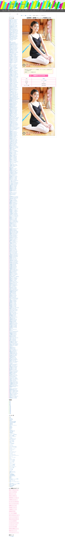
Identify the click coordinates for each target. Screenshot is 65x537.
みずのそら (11, 346)
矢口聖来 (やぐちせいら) (13, 374)
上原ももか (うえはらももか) (13, 82)
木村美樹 (10, 507)
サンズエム (11, 453)
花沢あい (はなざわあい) (13, 288)
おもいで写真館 (11, 435)
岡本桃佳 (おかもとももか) (13, 101)
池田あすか (11, 495)
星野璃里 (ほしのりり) (12, 315)
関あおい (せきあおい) (12, 224)
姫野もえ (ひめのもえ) (12, 297)
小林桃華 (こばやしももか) (13, 165)
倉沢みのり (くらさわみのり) (13, 151)
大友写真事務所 (11, 474)
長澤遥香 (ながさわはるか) (13, 262)
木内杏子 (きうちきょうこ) (13, 137)
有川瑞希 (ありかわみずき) (13, 48)
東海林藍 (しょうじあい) (13, 209)
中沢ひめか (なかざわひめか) (13, 263)
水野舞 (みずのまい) (12, 347)
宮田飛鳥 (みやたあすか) (13, 355)
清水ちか (10, 515)
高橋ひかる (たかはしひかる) (13, 232)
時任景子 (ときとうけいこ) (13, 258)
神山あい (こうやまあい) (13, 160)
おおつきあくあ (11, 501)
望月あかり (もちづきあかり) (13, 361)
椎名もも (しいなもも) (12, 199)
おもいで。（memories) (13, 434)
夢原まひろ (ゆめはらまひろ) (13, 390)
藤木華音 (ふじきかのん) (13, 304)
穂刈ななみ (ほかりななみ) (13, 310)
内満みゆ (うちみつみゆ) (13, 85)
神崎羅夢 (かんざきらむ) (13, 133)
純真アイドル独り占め (12, 484)
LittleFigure (11, 423)
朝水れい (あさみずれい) (13, 37)
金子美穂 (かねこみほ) (12, 116)
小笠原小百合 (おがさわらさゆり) (14, 98)
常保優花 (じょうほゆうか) (13, 211)
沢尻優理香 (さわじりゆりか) (13, 196)
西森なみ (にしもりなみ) (13, 279)
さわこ (10, 195)
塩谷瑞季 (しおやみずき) (13, 200)
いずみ (10, 63)
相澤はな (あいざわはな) (13, 21)
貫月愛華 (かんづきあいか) (13, 135)
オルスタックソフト (12, 448)
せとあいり (17, 515)
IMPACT (10, 420)
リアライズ (11, 468)
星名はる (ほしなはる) (12, 312)
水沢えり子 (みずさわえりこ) (13, 343)
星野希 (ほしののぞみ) (12, 314)
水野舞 (14, 528)
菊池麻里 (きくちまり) (12, 138)
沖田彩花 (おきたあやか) (13, 103)
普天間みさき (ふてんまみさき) (14, 307)
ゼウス (10, 458)
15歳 (10, 410)
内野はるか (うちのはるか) (13, 84)
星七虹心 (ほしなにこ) (12, 311)
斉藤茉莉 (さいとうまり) (13, 168)
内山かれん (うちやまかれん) (13, 87)
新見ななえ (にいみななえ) (13, 273)
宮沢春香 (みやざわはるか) (13, 353)
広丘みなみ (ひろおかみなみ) (13, 298)
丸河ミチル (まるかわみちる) (13, 331)
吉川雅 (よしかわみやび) (13, 394)
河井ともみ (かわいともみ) (13, 120)
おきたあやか (16, 503)
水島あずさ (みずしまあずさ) (13, 344)
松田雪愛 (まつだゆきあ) (13, 326)
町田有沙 (10, 528)
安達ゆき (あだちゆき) (12, 39)
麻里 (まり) (11, 330)
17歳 (10, 412)
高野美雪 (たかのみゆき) (13, 230)
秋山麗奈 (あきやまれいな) (13, 32)
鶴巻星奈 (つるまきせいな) (13, 256)
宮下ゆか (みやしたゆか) (13, 354)
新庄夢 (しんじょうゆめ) (13, 218)
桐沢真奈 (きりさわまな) (13, 145)
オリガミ (10, 532)
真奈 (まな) (11, 328)
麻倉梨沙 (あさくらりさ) (13, 34)
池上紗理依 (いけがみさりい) (13, 56)
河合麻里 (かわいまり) (12, 121)
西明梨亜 (10, 511)
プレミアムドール (12, 465)
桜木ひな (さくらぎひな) (13, 179)
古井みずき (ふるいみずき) (13, 309)
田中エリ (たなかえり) (12, 244)
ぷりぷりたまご (11, 440)
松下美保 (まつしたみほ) (13, 325)
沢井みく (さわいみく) (12, 193)
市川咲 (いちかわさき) (12, 66)
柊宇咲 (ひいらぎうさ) (12, 294)
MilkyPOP (10, 427)
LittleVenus (11, 424)
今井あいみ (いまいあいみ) (13, 73)
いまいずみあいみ (15, 497)
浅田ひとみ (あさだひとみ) (13, 35)
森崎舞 (44, 78)
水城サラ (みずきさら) (12, 338)
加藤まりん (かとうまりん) (13, 114)
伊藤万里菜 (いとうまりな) (13, 70)
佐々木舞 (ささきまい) (12, 181)
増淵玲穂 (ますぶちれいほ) (13, 323)
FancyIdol (10, 418)
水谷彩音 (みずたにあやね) (13, 345)
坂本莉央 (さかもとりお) (13, 175)
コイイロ (10, 450)
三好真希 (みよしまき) (12, 357)
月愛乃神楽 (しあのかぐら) (13, 198)
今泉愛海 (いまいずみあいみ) (13, 74)
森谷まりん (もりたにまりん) (13, 370)
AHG (10, 416)
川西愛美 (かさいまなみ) (13, 111)
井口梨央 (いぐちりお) (12, 55)
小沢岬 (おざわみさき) (12, 105)
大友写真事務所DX (12, 475)
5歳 (9, 401)
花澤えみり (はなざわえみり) (13, 289)
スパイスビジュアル (12, 454)
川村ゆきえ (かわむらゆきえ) (13, 128)
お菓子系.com (17, 4)
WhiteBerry (11, 432)
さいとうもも (14, 509)
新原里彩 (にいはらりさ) (13, 272)
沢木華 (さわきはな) (12, 194)
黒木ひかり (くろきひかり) (13, 154)
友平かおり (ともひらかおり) (13, 261)
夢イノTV (10, 473)
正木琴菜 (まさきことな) (13, 322)
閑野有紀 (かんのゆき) (12, 136)
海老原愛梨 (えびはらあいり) (13, 89)
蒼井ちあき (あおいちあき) (13, 25)
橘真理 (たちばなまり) (12, 240)
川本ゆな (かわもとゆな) (13, 129)
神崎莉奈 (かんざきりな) (13, 134)
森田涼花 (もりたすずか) (13, 369)
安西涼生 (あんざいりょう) (13, 51)
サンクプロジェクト (12, 452)
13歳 (10, 408)
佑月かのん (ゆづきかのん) (13, 388)
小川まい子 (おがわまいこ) (13, 102)
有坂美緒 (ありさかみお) (13, 49)
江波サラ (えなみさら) (12, 88)
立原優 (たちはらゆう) (12, 242)
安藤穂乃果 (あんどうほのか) (13, 52)
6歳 (9, 402)
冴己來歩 (14, 511)
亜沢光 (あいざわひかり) (13, 22)
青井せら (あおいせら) (12, 24)
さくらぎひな (11, 513)
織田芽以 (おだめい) (12, 106)
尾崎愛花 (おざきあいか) (13, 104)
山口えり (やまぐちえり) (13, 377)
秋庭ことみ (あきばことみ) (13, 31)
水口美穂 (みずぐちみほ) (13, 342)
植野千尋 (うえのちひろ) (13, 79)
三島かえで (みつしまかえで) (13, 337)
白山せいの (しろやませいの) (13, 215)
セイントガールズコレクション (14, 455)
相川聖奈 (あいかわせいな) (13, 19)
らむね (10, 442)
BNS (10, 417)
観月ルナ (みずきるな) (12, 340)
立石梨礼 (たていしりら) (13, 243)
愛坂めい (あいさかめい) (13, 20)
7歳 (9, 403)
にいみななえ (11, 524)
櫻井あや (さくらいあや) (13, 177)
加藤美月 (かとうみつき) (13, 115)
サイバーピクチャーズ (12, 451)
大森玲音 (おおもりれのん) (13, 97)
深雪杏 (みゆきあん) (12, 356)
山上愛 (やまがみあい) (12, 376)
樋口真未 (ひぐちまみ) (12, 296)
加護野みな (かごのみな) (13, 110)
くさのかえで (14, 507)
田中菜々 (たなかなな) (12, 245)
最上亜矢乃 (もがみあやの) (13, 359)
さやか (10, 191)
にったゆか (15, 524)
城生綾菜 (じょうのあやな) (13, 210)
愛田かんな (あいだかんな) (13, 23)
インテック (14, 530)
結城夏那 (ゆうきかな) (12, 386)
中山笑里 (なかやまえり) (13, 267)
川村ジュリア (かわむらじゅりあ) (14, 127)
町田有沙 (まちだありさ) (13, 324)
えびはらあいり (15, 499)
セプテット (11, 456)
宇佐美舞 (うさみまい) (12, 83)
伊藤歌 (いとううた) (12, 69)
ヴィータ (10, 470)
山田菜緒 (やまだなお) (12, 380)
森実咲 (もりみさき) (12, 373)
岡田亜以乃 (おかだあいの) (13, 99)
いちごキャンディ (12, 433)
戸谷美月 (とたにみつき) (13, 259)
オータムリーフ (11, 449)
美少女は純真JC (11, 485)
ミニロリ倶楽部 (11, 536)
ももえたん (11, 363)
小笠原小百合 (16, 501)
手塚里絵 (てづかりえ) (12, 257)
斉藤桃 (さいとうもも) (12, 169)
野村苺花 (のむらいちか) (13, 281)
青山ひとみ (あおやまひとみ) (13, 30)
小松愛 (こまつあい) (12, 166)
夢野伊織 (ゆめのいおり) (13, 389)
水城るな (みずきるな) (12, 339)
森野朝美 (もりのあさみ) (13, 372)
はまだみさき (11, 526)
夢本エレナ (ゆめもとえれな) (13, 391)
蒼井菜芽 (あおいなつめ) (13, 26)
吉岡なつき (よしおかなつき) (13, 393)
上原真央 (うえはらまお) (13, 81)
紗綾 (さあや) (11, 167)
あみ (10, 41)
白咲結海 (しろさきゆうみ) (13, 214)
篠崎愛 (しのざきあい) (12, 202)
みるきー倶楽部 (11, 441)
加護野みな (11, 505)
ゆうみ (10, 387)
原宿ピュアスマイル (12, 472)
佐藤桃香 (15, 513)
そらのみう (11, 227)
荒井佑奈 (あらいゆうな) (13, 46)
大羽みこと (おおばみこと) (13, 95)
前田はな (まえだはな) (12, 320)
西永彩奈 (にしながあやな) (13, 278)
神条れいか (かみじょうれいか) (14, 117)
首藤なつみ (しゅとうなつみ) (13, 208)
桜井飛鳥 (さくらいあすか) (13, 176)
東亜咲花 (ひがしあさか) (13, 295)
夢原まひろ (11, 530)
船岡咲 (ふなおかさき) (12, 308)
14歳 (10, 409)
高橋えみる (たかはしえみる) (13, 231)
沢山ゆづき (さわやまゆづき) (13, 197)
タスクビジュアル (12, 459)
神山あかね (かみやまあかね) (13, 118)
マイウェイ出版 (11, 467)
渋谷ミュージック (12, 480)
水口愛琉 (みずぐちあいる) (13, 341)
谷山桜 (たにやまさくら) (13, 250)
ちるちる (10, 437)
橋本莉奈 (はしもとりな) (13, 283)
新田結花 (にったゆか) (12, 280)
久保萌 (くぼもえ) (12, 149)
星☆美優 (15, 526)
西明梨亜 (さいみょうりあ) (13, 170)
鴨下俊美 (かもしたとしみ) (13, 119)
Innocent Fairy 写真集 (12, 421)
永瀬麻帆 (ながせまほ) (12, 264)
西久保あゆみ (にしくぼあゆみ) (14, 276)
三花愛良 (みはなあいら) (13, 352)
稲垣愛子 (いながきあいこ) (13, 71)
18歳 (10, 413)
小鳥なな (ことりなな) (12, 162)
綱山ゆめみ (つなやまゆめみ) (13, 255)
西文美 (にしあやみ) (12, 275)
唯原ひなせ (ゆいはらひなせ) (13, 385)
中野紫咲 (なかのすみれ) (13, 266)
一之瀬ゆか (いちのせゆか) (13, 67)
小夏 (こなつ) (11, 163)
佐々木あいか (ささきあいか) (13, 180)
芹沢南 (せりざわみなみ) (13, 226)
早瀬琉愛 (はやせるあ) (12, 291)
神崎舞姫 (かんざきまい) (13, 131)
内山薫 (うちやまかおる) (13, 86)
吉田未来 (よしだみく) (12, 395)
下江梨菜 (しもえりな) (12, 207)
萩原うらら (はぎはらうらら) (13, 282)
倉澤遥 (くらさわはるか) (13, 150)
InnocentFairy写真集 (12, 422)
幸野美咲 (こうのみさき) (13, 159)
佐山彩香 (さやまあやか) (13, 192)
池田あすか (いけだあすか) (13, 57)
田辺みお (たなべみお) (12, 248)
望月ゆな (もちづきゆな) (13, 362)
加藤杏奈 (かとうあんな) (13, 113)
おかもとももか (11, 503)
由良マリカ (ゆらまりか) (13, 392)
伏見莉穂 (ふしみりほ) (12, 306)
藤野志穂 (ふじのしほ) (12, 305)
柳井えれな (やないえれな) (13, 375)
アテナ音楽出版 (11, 443)
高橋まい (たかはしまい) (13, 234)
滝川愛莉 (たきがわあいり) (13, 235)
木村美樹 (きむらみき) (12, 143)
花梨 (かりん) (11, 130)
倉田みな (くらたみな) (12, 152)
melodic (10, 426)
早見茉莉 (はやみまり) (12, 292)
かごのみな (14, 505)
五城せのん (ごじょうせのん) (13, 161)
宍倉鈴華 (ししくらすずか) (13, 201)
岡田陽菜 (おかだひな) (12, 100)
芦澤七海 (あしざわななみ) (13, 38)
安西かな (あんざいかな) (13, 50)
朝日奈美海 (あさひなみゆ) (13, 36)
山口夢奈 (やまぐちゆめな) (13, 378)
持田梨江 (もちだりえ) (12, 360)
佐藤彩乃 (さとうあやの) (13, 186)
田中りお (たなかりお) (12, 247)
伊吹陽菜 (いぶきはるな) (13, 72)
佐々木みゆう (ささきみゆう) (13, 183)
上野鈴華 (10, 499)
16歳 (10, 411)
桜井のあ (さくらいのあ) (13, 178)
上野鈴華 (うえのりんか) (13, 80)
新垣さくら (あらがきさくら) (13, 47)
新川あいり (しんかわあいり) (13, 216)
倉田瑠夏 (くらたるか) (12, 153)
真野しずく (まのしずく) (13, 329)
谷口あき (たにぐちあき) (13, 249)
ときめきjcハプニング (12, 438)
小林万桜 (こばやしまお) (13, 164)
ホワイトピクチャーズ (12, 466)
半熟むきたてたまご (12, 471)
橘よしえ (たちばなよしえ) (13, 241)
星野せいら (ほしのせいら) (13, 313)
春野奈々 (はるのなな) (12, 293)
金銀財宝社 (11, 486)
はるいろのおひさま (12, 439)
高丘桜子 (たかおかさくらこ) (13, 228)
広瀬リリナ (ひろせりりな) (13, 299)
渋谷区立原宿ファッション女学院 (14, 483)
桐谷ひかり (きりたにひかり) (13, 146)
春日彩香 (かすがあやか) (13, 112)
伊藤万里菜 (11, 497)
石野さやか (14, 495)
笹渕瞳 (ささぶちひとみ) (13, 185)
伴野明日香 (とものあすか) (13, 260)
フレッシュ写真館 (12, 464)
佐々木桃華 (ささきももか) (13, 184)
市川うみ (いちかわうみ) (13, 65)
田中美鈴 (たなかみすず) (13, 246)
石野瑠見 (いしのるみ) (12, 62)
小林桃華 (10, 509)
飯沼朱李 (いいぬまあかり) (13, 54)
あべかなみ (11, 40)
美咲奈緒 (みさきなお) (12, 336)
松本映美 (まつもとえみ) (13, 327)
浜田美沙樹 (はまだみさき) (13, 290)
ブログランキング (11, 16)
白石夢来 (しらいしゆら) (13, 212)
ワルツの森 (11, 469)
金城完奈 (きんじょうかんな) (13, 147)
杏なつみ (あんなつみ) (12, 53)
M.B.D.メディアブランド (13, 425)
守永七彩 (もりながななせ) (13, 371)
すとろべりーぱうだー (12, 436)
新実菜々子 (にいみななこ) (13, 274)
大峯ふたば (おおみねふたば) (13, 96)
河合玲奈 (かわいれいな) (13, 122)
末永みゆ (14, 515)
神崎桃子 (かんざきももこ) (13, 132)
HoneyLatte (11, 419)
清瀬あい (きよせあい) (12, 144)
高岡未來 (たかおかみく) (13, 229)
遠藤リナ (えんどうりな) (13, 90)
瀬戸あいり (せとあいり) (13, 225)
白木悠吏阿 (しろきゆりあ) (13, 213)
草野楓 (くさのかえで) (12, 148)
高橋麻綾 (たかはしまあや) (13, 233)
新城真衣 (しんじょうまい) (13, 217)
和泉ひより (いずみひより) (13, 64)
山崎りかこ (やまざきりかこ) (13, 379)
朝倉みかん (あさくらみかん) (13, 33)
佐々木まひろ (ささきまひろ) (13, 182)
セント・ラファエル (12, 457)
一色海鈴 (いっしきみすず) (13, 68)
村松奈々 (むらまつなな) (13, 358)
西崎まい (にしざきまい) (13, 277)
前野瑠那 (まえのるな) (12, 321)
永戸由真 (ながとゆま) (12, 265)
